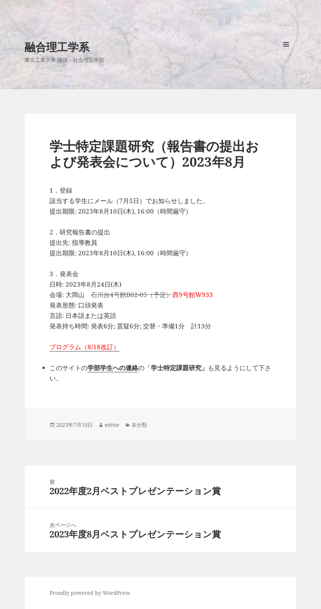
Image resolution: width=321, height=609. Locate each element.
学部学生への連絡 (113, 367)
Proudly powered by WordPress (90, 592)
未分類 (139, 424)
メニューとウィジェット (286, 54)
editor (112, 424)
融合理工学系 (57, 47)
